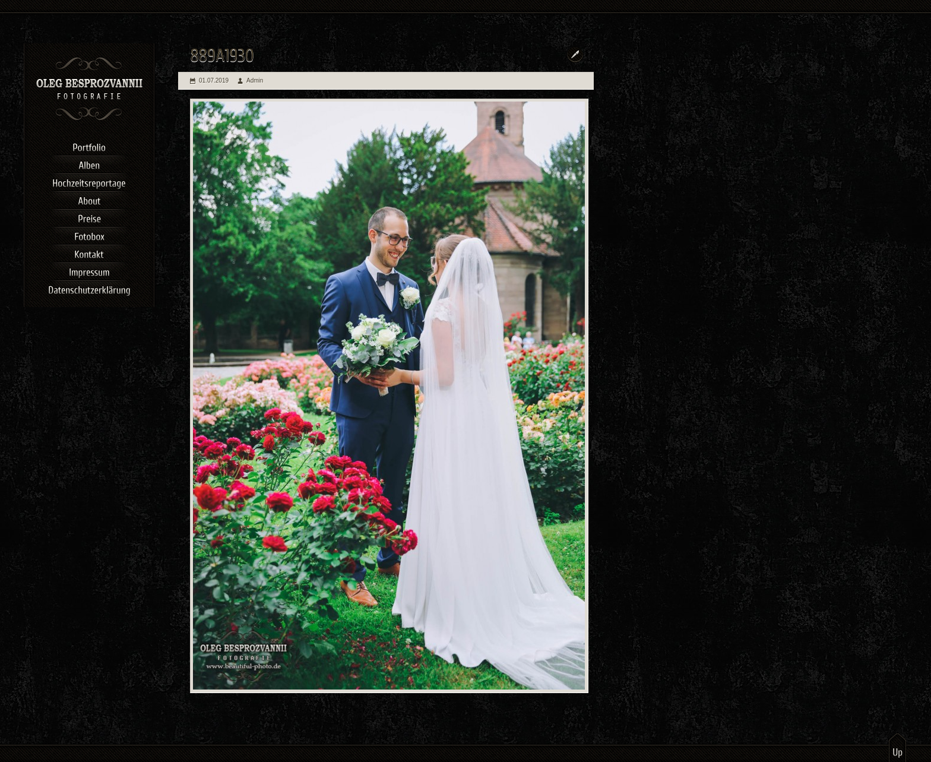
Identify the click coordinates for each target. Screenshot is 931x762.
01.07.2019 (214, 80)
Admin (254, 80)
